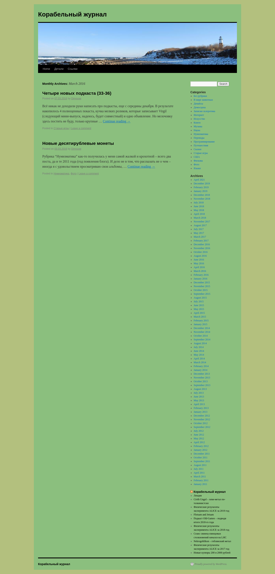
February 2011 (201, 480)
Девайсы (198, 103)
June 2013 (199, 396)
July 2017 (199, 229)
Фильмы (198, 160)
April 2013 (199, 404)
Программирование (204, 141)
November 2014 (202, 331)
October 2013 (201, 381)
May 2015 (199, 309)
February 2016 (201, 274)
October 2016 (201, 252)
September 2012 (202, 427)
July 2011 (199, 468)
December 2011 (202, 453)
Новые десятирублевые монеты (78, 143)
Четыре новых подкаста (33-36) (76, 93)
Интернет (199, 115)
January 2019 (200, 191)
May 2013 (199, 400)
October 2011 (201, 457)
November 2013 (202, 377)
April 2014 (199, 358)
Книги (197, 122)
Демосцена (200, 107)
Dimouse (76, 98)
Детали (59, 68)
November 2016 (202, 248)
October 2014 (201, 335)
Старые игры (61, 128)
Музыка (198, 126)
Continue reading (117, 121)
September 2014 (202, 339)
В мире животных (203, 99)
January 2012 (200, 449)
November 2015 (202, 286)
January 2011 (200, 484)
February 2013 (201, 408)
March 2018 (200, 217)
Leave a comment (81, 128)
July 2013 (199, 392)
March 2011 (200, 476)
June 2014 (199, 350)
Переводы (199, 137)
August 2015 (200, 297)
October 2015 (201, 290)
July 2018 (199, 202)
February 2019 (201, 187)
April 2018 (199, 213)
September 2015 (202, 293)
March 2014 (200, 362)
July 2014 (199, 347)
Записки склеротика (204, 111)
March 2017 (200, 236)
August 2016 (200, 255)
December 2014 (202, 328)
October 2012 (201, 423)
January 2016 (200, 278)
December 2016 (202, 244)
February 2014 (201, 366)
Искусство (199, 118)
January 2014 (200, 370)
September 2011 (202, 461)
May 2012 (199, 438)
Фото (74, 173)
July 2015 (199, 301)
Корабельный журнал (72, 14)
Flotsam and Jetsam (204, 514)
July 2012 (199, 430)
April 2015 (199, 312)
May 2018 (199, 210)
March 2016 (200, 271)
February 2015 (201, 320)
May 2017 (199, 233)
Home (46, 68)
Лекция (198, 495)
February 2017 (201, 240)
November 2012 (202, 419)
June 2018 (199, 206)
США (197, 156)
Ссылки (72, 68)
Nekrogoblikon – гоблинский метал (212, 541)
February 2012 (201, 446)
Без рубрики (200, 96)
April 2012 (199, 442)
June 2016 (199, 259)
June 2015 (199, 305)
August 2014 (200, 343)
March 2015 (200, 316)
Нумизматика (61, 173)
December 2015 (202, 282)
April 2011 (199, 472)
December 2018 (202, 194)
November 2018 (202, 198)
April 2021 (199, 179)
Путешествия (201, 145)
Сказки (197, 149)
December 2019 (202, 183)
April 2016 (199, 267)
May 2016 (199, 263)
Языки (197, 168)
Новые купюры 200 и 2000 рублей (212, 552)
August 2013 (200, 389)
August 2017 (200, 225)
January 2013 (200, 411)
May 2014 (199, 354)
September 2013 (202, 385)
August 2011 (200, 465)
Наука (197, 130)
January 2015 (200, 324)
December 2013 (202, 373)
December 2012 (202, 415)
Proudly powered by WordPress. (211, 564)
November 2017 (202, 221)
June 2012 (199, 434)
